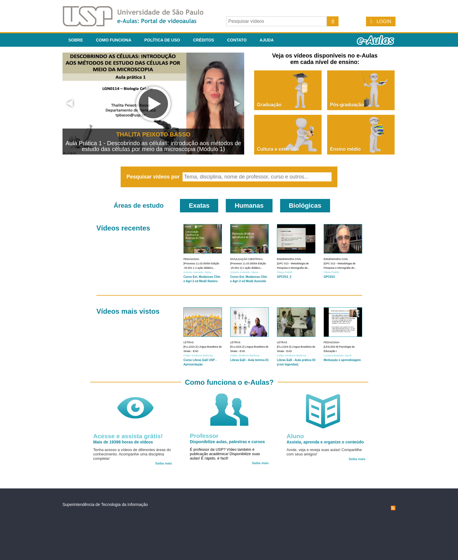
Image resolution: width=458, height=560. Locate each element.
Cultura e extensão (278, 149)
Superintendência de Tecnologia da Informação (105, 504)
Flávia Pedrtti (284, 272)
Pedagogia (191, 259)
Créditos (203, 40)
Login (384, 21)
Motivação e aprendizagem (342, 360)
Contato (237, 40)
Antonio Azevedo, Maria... (198, 272)
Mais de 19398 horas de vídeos (123, 442)
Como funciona (113, 40)
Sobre (75, 40)
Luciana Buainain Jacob (338, 355)
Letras (188, 342)
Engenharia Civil (289, 259)
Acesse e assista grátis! (128, 436)
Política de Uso (162, 40)
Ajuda (267, 40)
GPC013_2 (284, 276)
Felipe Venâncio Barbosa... (199, 355)
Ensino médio (345, 149)
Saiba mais (163, 463)
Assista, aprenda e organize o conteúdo (325, 442)
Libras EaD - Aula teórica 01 (249, 360)
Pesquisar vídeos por (153, 177)
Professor (204, 435)
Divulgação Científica (246, 259)
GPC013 (329, 276)
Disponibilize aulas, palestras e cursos (227, 441)
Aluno (295, 436)
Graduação (269, 104)
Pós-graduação (347, 104)
